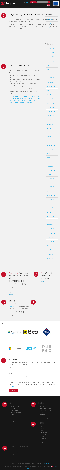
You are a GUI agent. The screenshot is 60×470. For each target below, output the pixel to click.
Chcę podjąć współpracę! (16, 421)
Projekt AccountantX (44, 434)
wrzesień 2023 (50, 57)
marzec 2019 (50, 99)
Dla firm (49, 23)
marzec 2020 (50, 74)
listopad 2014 (50, 229)
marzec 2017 (50, 157)
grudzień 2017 (50, 136)
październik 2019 (51, 86)
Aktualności (50, 19)
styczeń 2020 (50, 78)
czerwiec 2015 (50, 208)
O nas (41, 426)
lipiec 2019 (49, 90)
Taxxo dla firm (43, 406)
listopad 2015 (50, 191)
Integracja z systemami (16, 412)
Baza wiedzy (13, 414)
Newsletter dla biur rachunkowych (18, 376)
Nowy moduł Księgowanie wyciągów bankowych (27, 14)
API (40, 417)
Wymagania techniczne (16, 419)
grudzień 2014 (50, 225)
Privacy (41, 440)
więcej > (11, 294)
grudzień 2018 (50, 107)
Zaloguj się (33, 2)
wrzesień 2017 (50, 149)
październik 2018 (51, 111)
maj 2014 (49, 250)
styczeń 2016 (50, 187)
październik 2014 (51, 233)
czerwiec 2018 (50, 124)
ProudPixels (46, 463)
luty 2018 (49, 132)
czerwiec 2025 (50, 53)
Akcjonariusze (43, 438)
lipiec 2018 (49, 120)
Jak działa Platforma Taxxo (17, 408)
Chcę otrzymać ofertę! (44, 419)
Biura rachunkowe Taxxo (45, 410)
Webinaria (13, 417)
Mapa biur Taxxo (14, 450)
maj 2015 (49, 212)
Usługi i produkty (15, 410)
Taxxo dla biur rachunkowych (17, 406)
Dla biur (48, 36)
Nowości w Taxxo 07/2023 (19, 65)
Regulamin (42, 436)
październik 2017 (51, 145)
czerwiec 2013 (50, 258)
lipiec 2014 (49, 246)
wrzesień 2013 (50, 254)
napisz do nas (12, 306)
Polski (27, 2)
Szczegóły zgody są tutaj (15, 386)
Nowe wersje (42, 430)
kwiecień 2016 (50, 183)
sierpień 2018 (50, 116)
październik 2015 (51, 195)
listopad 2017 (50, 141)
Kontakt (41, 443)
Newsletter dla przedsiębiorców (18, 379)
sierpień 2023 (50, 61)
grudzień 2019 (50, 82)
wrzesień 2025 (50, 48)
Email (10, 367)
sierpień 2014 (50, 241)
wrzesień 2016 (50, 174)
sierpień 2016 (50, 178)
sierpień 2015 (50, 199)
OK (52, 466)
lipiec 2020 (49, 69)
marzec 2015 (50, 216)
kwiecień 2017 (50, 153)
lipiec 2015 (49, 204)
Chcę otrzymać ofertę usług (17, 452)
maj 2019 (49, 95)
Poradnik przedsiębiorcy (53, 30)
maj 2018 (49, 128)
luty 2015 (49, 220)
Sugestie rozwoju (43, 432)
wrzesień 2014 (50, 237)
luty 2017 (49, 162)
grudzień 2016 (50, 166)
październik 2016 (51, 170)
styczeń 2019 (50, 103)
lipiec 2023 (49, 65)
